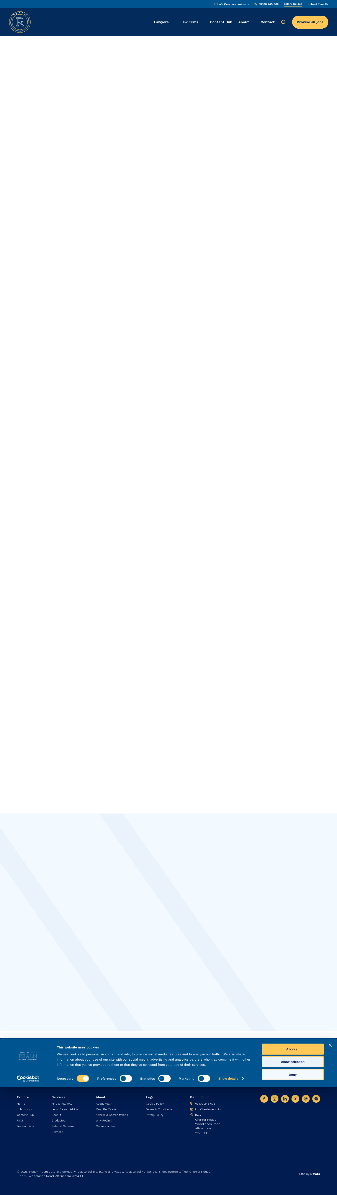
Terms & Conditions (160, 1108)
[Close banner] (330, 1152)
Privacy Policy (155, 1114)
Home (21, 1102)
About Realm (104, 1102)
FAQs (21, 1120)
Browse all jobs (310, 22)
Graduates (58, 1120)
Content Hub (221, 22)
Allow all (292, 1157)
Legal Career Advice (65, 1108)
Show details (228, 1186)
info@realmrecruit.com (234, 4)
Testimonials (26, 1126)
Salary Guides (293, 3)
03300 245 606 (268, 4)
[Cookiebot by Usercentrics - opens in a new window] (28, 1186)
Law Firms (189, 22)
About (243, 22)
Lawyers (161, 22)
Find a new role (62, 1102)
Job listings (25, 1108)
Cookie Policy (156, 1102)
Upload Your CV (318, 4)
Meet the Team (106, 1108)
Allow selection (292, 1170)
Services (57, 1133)
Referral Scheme (63, 1126)
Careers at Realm (108, 1126)
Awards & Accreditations (113, 1114)
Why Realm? (104, 1120)
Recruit (56, 1114)
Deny (293, 1182)
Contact (268, 22)
